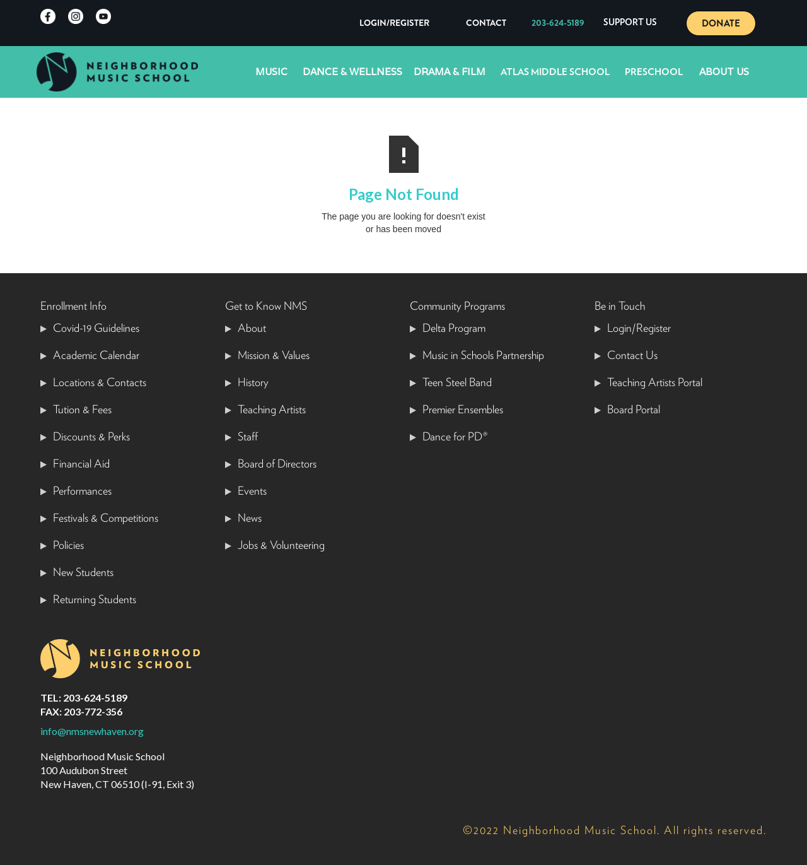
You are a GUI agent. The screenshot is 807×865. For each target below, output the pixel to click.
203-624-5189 (557, 22)
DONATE (721, 23)
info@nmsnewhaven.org (92, 731)
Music (271, 72)
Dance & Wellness (352, 72)
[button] (630, 23)
